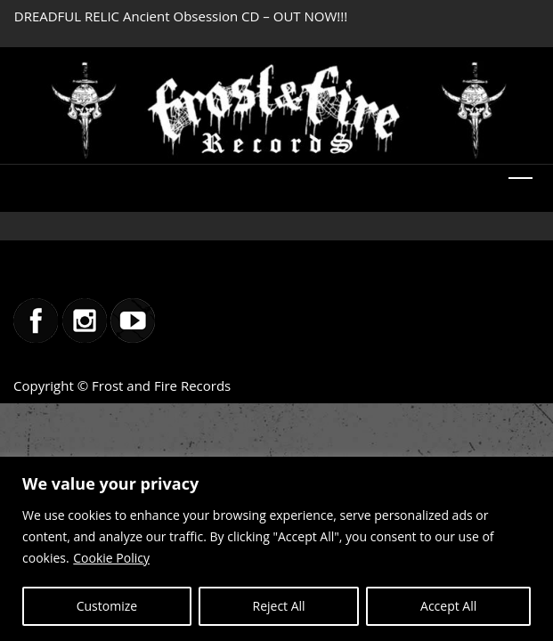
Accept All (448, 605)
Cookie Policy (111, 557)
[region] (276, 549)
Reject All (279, 605)
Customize (107, 605)
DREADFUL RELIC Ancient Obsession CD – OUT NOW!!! (180, 16)
